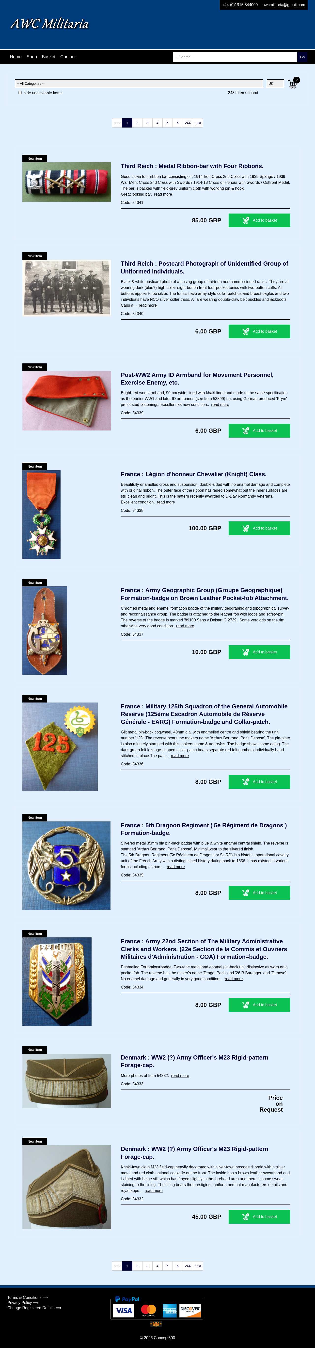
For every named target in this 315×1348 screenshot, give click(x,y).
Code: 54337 (132, 634)
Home (16, 56)
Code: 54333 (132, 1084)
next (198, 123)
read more (163, 194)
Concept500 (164, 1338)
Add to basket (259, 220)
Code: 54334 (132, 987)
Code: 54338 (132, 510)
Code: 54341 (132, 203)
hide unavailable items (40, 93)
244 (187, 123)
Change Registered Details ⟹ (34, 1308)
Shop (32, 56)
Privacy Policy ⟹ (23, 1303)
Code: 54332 (132, 1199)
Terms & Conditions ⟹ (27, 1297)
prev (117, 123)
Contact (68, 56)
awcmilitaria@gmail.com (284, 5)
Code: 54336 (132, 764)
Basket (48, 56)
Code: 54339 (132, 413)
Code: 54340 (132, 314)
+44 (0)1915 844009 (240, 5)
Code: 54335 (132, 875)
